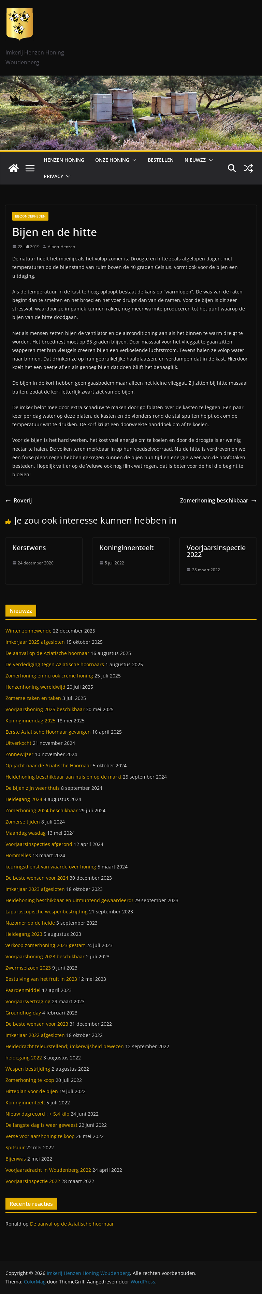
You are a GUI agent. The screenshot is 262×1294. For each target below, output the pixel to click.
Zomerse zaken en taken (33, 698)
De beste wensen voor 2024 (36, 878)
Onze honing (112, 160)
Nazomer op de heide (30, 923)
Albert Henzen (61, 247)
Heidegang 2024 (23, 799)
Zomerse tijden (22, 821)
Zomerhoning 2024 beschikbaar (41, 810)
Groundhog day (23, 1012)
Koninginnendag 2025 (30, 720)
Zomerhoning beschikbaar (218, 500)
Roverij (18, 500)
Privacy (53, 176)
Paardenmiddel (23, 990)
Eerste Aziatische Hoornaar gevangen (48, 732)
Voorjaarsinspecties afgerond (38, 844)
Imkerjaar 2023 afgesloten (35, 889)
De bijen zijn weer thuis (32, 788)
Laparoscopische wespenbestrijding (46, 911)
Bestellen (161, 160)
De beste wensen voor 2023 (36, 1024)
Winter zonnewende (28, 630)
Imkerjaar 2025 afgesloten (35, 642)
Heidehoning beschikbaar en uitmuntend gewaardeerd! (69, 900)
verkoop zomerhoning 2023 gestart (45, 945)
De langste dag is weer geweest (41, 1125)
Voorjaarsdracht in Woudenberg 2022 (48, 1170)
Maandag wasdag (25, 833)
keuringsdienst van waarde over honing (50, 866)
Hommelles (18, 855)
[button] (133, 160)
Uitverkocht (18, 743)
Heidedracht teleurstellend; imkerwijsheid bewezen (64, 1046)
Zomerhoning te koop (29, 1080)
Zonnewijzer (19, 754)
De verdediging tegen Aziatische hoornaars (54, 664)
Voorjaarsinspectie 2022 (216, 551)
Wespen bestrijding (27, 1069)
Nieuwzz (195, 160)
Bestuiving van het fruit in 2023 (41, 979)
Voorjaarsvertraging (27, 1001)
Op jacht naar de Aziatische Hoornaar (48, 765)
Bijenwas (15, 1158)
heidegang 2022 (23, 1057)
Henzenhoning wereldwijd (35, 687)
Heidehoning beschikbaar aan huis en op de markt (63, 776)
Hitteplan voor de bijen (31, 1091)
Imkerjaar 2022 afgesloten (35, 1035)
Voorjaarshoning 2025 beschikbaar (45, 709)
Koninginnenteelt (126, 547)
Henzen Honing (64, 160)
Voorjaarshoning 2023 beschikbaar (45, 956)
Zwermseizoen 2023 (28, 967)
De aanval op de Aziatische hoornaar (47, 653)
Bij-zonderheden (30, 216)
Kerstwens (29, 547)
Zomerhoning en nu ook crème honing (49, 675)
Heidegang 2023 (23, 934)
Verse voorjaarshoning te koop (40, 1136)
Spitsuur (15, 1147)
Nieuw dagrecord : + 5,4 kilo (37, 1114)
